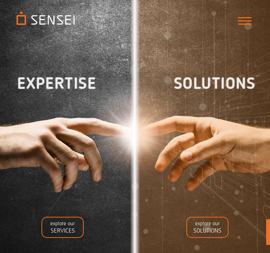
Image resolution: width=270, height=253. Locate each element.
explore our (62, 227)
